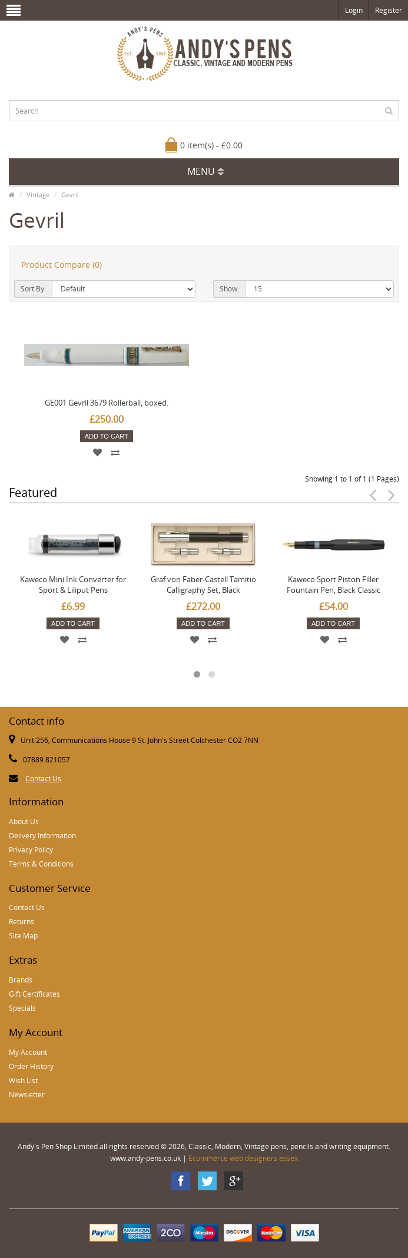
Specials (22, 1008)
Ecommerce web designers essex (243, 1158)
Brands (20, 980)
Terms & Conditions (41, 864)
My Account (28, 1052)
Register (388, 10)
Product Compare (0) (61, 264)
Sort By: (33, 289)
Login (354, 10)
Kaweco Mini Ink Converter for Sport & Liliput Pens (73, 584)
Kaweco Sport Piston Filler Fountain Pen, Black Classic (333, 584)
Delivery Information (42, 836)
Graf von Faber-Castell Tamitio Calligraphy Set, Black (203, 584)
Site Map (23, 936)
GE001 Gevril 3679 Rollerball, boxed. (106, 402)
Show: (229, 289)
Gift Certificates (34, 994)
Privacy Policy (31, 850)
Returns (21, 922)
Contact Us (43, 779)
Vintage (37, 194)
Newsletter (27, 1095)
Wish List (23, 1081)
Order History (31, 1066)
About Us (24, 821)
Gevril (70, 194)
